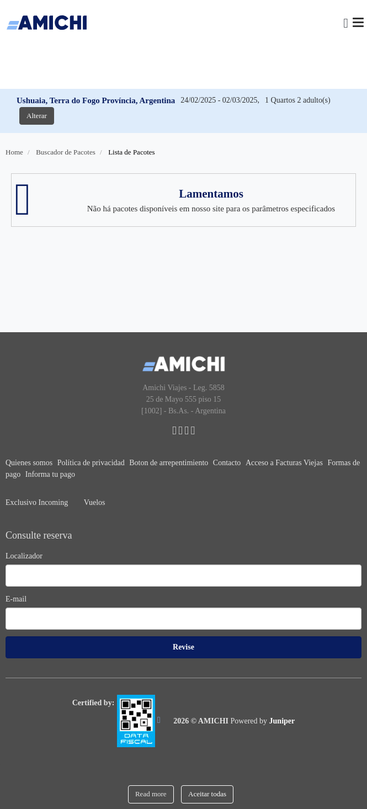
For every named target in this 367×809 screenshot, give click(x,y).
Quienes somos (30, 463)
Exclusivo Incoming (38, 502)
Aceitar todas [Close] (207, 794)
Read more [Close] (151, 794)
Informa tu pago (50, 474)
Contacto (228, 463)
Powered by (263, 721)
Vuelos (94, 502)
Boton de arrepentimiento (169, 463)
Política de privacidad (92, 463)
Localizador (24, 556)
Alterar (36, 115)
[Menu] (358, 22)
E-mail (16, 599)
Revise (183, 647)
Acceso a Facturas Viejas (285, 463)
